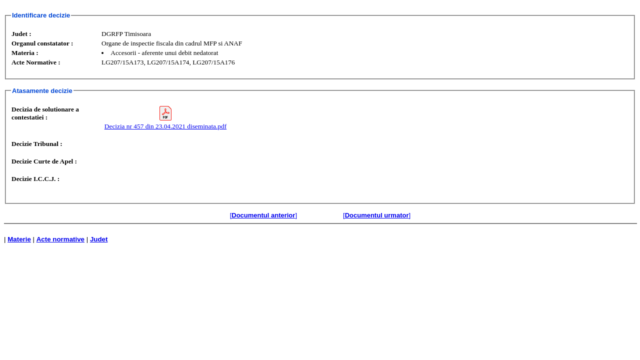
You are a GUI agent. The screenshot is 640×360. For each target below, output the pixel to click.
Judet (99, 239)
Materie (19, 239)
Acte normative (60, 239)
